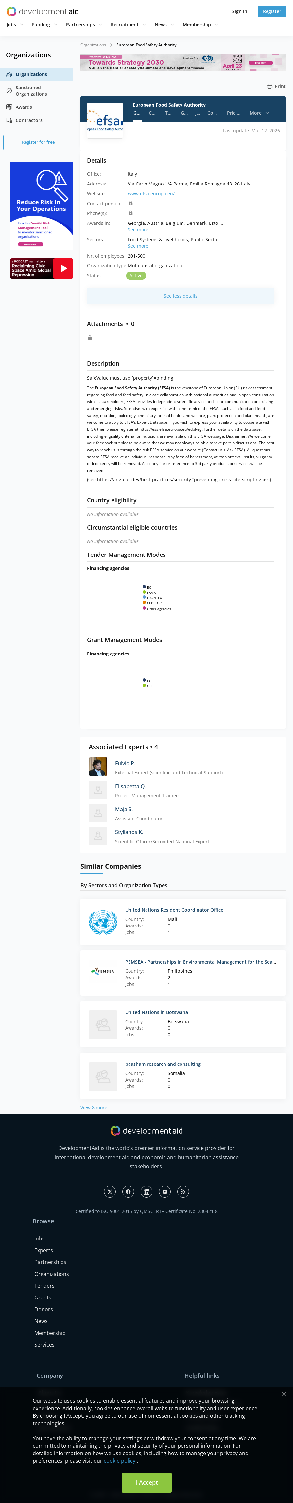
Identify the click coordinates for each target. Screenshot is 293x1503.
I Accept (146, 1482)
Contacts (153, 113)
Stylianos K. (129, 832)
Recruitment (125, 24)
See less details (181, 296)
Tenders (169, 113)
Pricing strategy (235, 113)
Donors (43, 1309)
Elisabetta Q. (130, 786)
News (161, 24)
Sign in (239, 11)
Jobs (11, 24)
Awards (19, 107)
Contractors (24, 120)
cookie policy (119, 1460)
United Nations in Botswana (156, 1012)
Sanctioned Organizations (26, 90)
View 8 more (93, 1107)
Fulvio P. (125, 763)
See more (138, 229)
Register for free (38, 142)
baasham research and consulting (163, 1064)
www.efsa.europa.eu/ (151, 193)
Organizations (26, 74)
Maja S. (124, 809)
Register (272, 11)
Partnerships (80, 24)
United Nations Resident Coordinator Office (174, 910)
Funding (41, 24)
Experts (43, 1250)
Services (44, 1344)
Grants (184, 113)
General (137, 113)
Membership (197, 24)
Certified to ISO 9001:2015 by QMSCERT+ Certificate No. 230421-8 (147, 1211)
